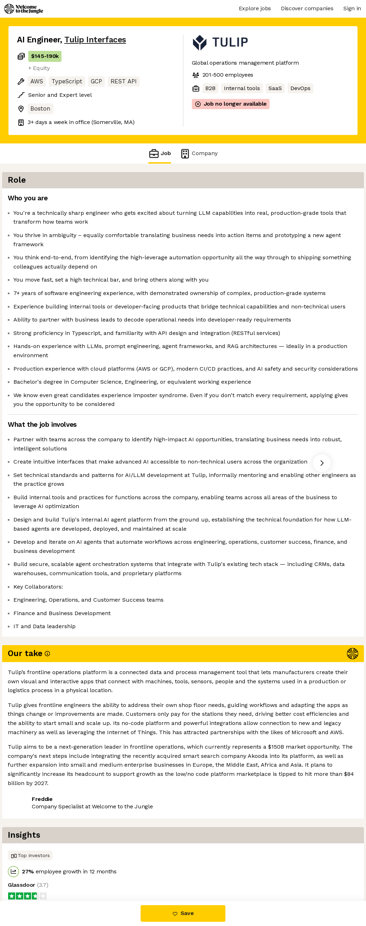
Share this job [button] (36, 871)
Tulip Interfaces (95, 40)
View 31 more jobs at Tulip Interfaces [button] (117, 871)
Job (159, 153)
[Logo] (23, 9)
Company (198, 153)
